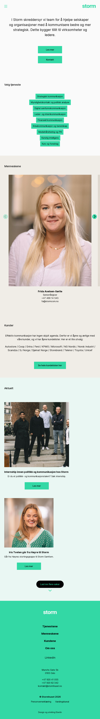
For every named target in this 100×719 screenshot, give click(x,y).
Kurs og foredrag (50, 143)
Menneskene (50, 633)
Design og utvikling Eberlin (50, 712)
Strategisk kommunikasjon (50, 96)
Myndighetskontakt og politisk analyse (50, 102)
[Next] (94, 220)
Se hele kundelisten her (50, 365)
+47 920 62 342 (50, 682)
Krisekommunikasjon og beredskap (50, 126)
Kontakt (50, 59)
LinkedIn (50, 657)
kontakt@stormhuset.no (50, 686)
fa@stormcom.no (50, 301)
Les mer (50, 49)
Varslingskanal (62, 701)
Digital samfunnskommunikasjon (50, 108)
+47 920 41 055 (50, 679)
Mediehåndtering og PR (50, 132)
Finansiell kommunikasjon (50, 120)
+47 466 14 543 (50, 298)
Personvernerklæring (41, 701)
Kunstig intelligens (50, 138)
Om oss (50, 648)
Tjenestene (50, 626)
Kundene (50, 641)
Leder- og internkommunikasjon (50, 114)
